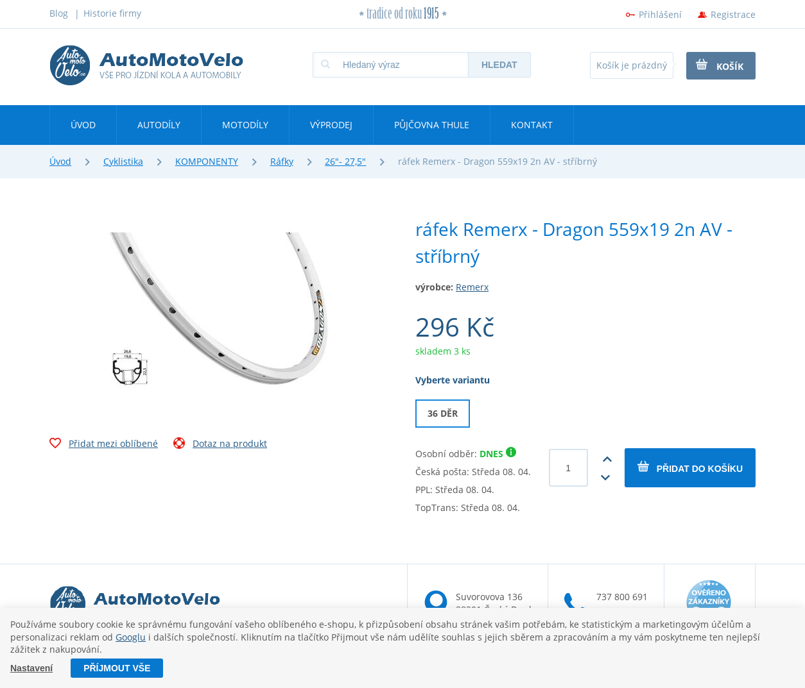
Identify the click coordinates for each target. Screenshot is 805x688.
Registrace (733, 14)
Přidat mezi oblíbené (103, 445)
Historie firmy (112, 13)
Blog (58, 13)
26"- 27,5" (345, 161)
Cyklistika (123, 161)
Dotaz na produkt (220, 445)
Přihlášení (660, 14)
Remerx (472, 287)
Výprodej (331, 125)
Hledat (499, 65)
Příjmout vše (116, 668)
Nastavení (31, 668)
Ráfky (281, 161)
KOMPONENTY (206, 161)
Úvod (83, 125)
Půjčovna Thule (431, 125)
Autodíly (158, 125)
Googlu (131, 637)
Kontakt (532, 125)
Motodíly (245, 125)
